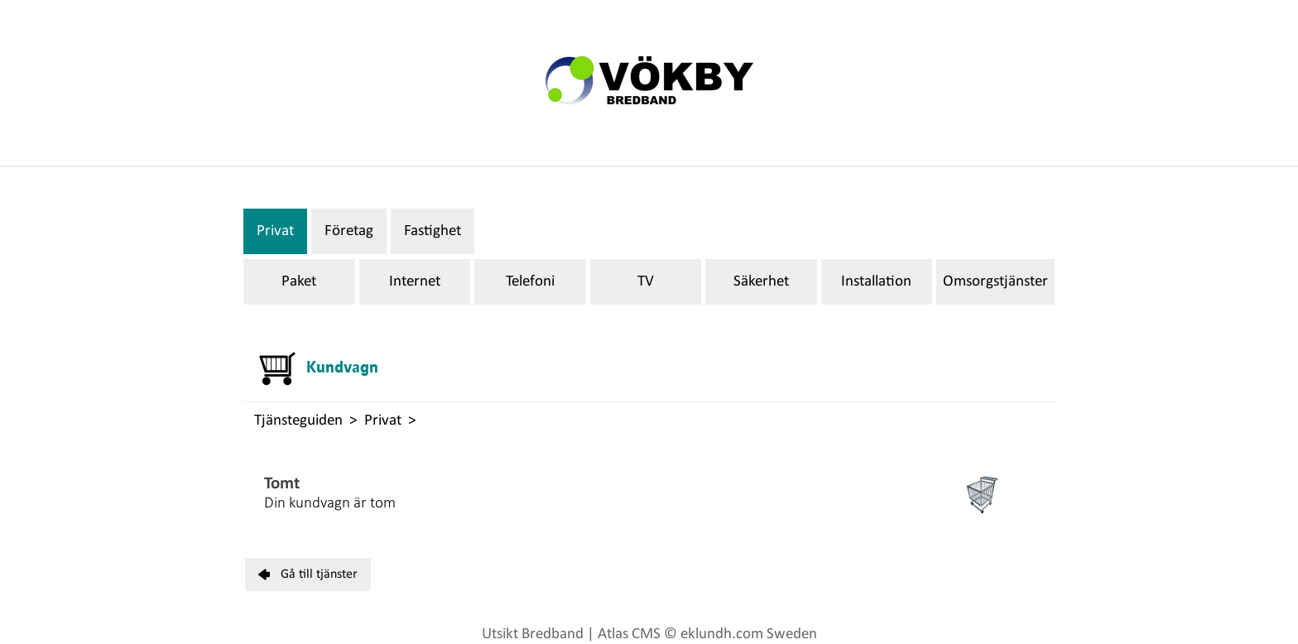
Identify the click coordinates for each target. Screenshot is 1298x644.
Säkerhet (761, 282)
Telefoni (530, 282)
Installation (876, 282)
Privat (275, 231)
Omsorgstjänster (995, 282)
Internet (414, 282)
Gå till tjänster (308, 574)
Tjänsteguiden (298, 421)
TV (645, 282)
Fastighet (432, 231)
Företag (348, 231)
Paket (298, 282)
